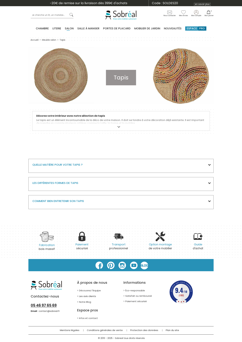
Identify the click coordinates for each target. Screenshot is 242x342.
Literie (56, 28)
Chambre (42, 28)
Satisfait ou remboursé (138, 295)
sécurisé (81, 242)
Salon (69, 28)
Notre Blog (85, 302)
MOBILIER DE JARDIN (147, 28)
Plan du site (172, 330)
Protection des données (144, 330)
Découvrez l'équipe (90, 290)
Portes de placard (117, 28)
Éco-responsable (135, 290)
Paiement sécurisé (136, 301)
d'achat (198, 242)
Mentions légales (69, 330)
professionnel (118, 242)
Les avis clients (87, 296)
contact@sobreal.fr (49, 311)
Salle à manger (88, 28)
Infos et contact (88, 318)
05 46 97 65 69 (44, 305)
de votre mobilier (160, 242)
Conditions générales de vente (105, 330)
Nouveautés (173, 28)
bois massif (47, 243)
